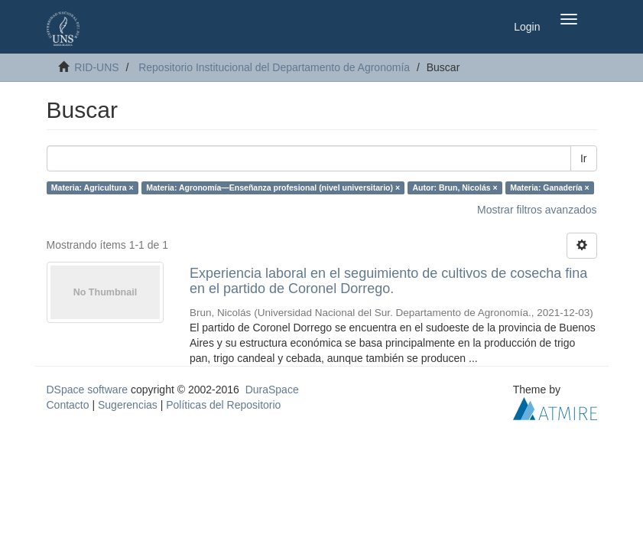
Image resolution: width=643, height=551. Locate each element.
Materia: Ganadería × (549, 187)
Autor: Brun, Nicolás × (455, 187)
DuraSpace (272, 389)
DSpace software (87, 389)
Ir (583, 158)
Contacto (68, 405)
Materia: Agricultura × (92, 187)
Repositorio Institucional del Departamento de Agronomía (274, 67)
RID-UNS (96, 67)
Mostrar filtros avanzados (536, 210)
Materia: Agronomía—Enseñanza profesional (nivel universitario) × (273, 187)
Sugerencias (128, 405)
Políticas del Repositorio (223, 405)
